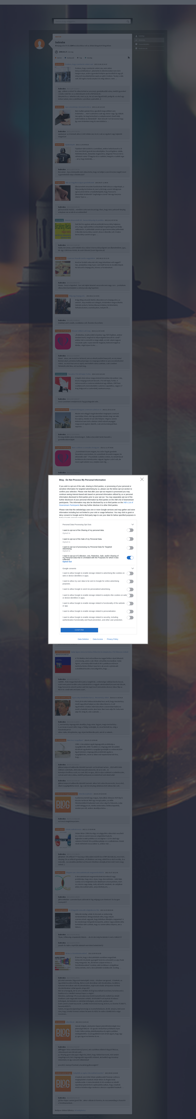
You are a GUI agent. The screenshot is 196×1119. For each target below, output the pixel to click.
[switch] (130, 530)
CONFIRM (79, 630)
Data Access (98, 639)
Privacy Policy (112, 639)
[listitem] (98, 524)
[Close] (142, 480)
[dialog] (98, 559)
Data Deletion (83, 639)
